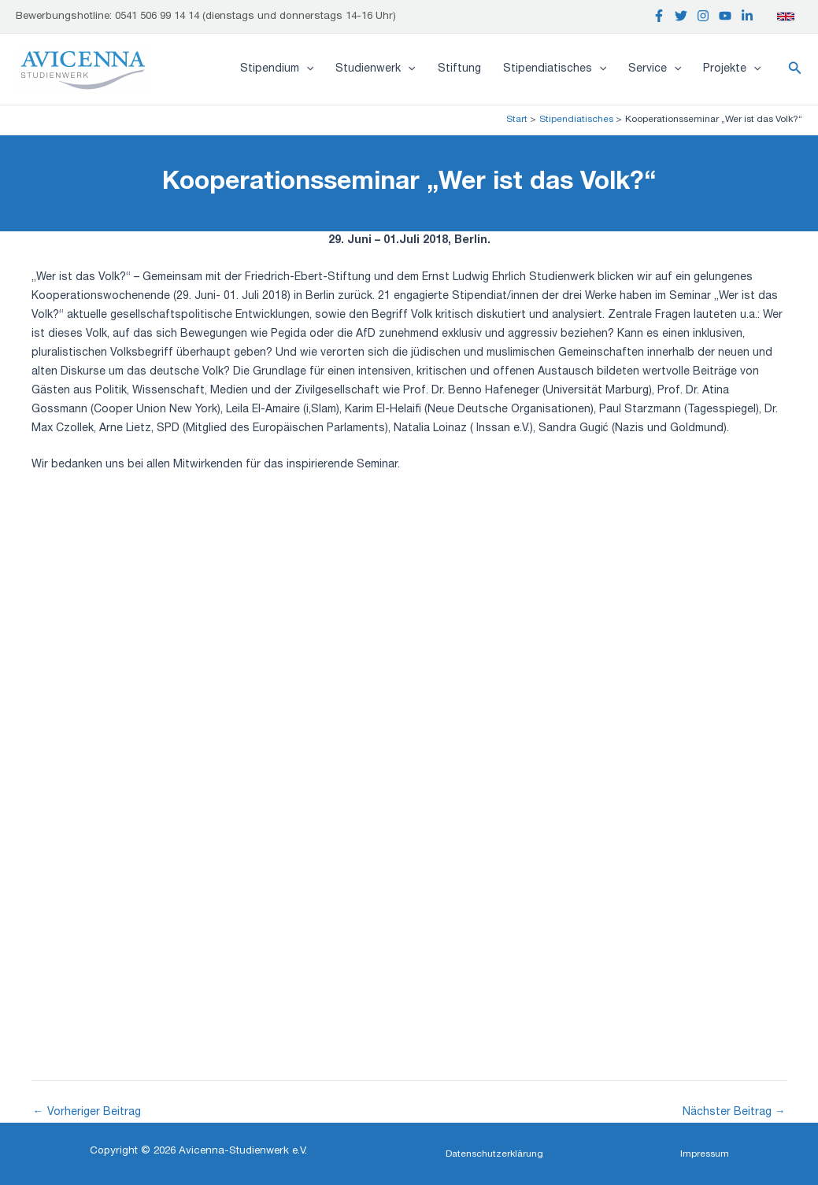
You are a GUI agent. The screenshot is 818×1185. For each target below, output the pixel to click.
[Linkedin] (747, 15)
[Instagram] (703, 15)
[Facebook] (659, 15)
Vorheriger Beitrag (87, 1112)
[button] (795, 69)
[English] (785, 16)
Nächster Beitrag (734, 1112)
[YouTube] (725, 15)
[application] (306, 69)
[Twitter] (681, 15)
